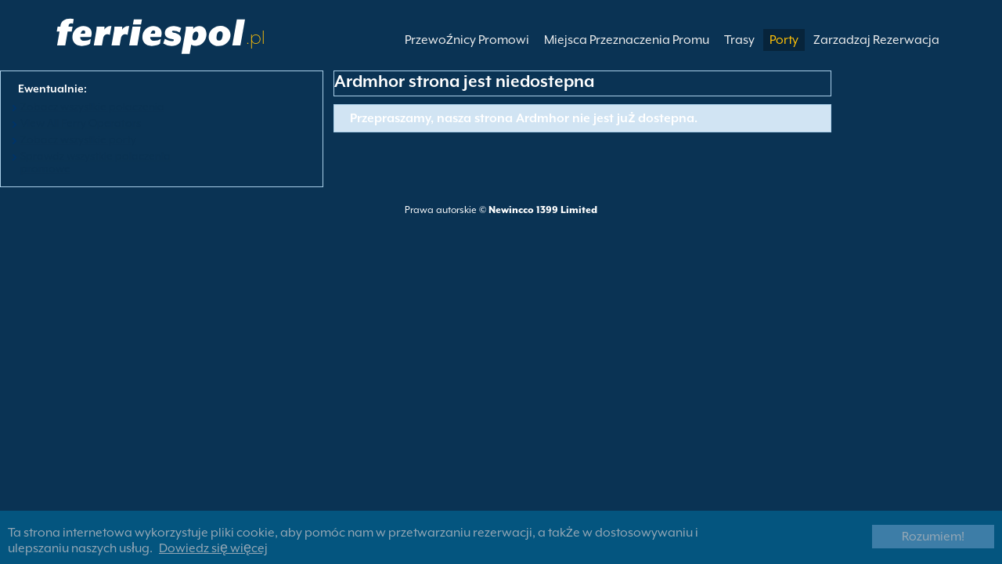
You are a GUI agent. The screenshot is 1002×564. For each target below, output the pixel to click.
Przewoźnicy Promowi (467, 40)
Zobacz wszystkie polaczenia (92, 106)
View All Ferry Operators (80, 123)
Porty (784, 40)
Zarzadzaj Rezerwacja (876, 40)
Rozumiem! (933, 537)
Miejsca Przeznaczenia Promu (626, 40)
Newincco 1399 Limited (542, 209)
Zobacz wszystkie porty (78, 139)
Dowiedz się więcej (213, 548)
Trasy (739, 40)
